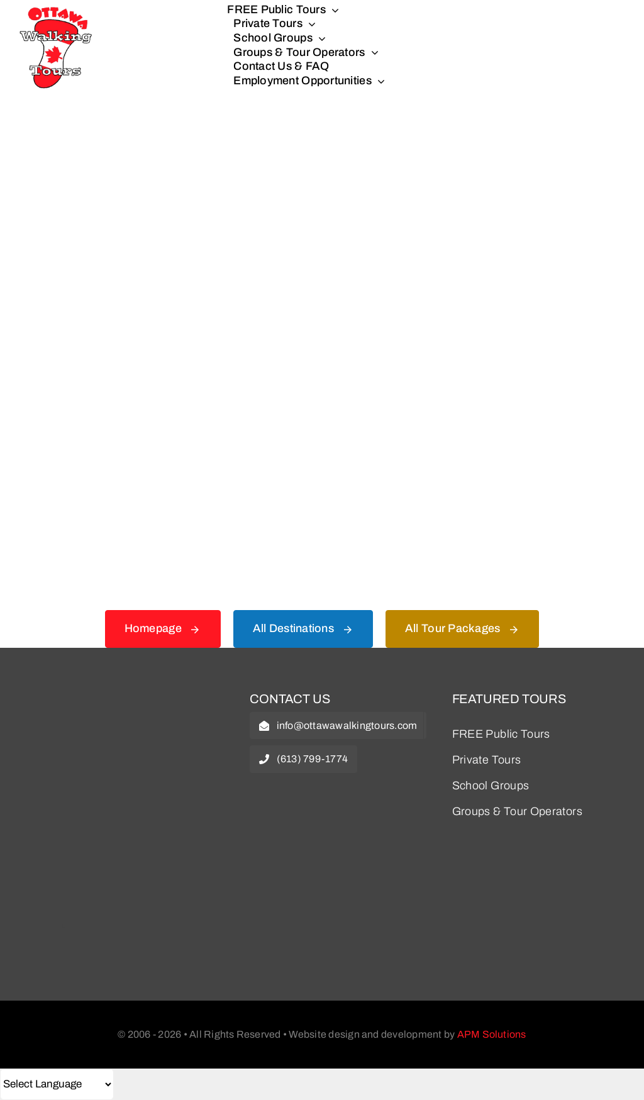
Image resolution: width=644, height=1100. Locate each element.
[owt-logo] (120, 700)
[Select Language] (57, 1084)
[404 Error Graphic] (322, 144)
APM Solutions (491, 1034)
